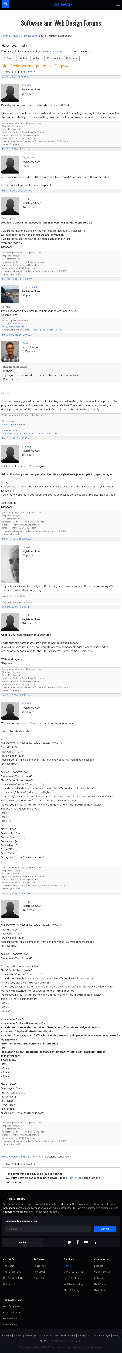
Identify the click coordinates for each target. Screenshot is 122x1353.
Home (4, 35)
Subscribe (53, 58)
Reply (37, 58)
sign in (14, 51)
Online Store (45, 1335)
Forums (15, 35)
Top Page (6, 1335)
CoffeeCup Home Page (25, 1335)
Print (24, 58)
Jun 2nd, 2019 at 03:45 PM (16, 893)
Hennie (26, 547)
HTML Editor (64, 1204)
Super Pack (40, 1278)
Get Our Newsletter (13, 1278)
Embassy (98, 1278)
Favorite (71, 58)
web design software (14, 1208)
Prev (7, 71)
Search (9, 58)
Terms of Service (89, 1347)
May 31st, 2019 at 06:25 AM (16, 438)
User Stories (100, 1290)
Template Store (12, 1300)
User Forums (100, 1284)
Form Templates (11, 1318)
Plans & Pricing (71, 1290)
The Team (8, 1265)
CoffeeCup (9, 1259)
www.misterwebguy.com (13, 424)
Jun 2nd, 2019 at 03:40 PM (16, 695)
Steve (25, 342)
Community (101, 1259)
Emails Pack (40, 1265)
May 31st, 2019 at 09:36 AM (17, 539)
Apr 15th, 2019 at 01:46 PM (16, 77)
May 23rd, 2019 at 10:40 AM (17, 335)
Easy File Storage (73, 1278)
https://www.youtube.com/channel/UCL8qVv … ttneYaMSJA (29, 433)
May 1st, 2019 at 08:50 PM (16, 149)
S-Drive (68, 1265)
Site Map (44, 1341)
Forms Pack (39, 1272)
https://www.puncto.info (13, 327)
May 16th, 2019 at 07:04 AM (17, 279)
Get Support (84, 1335)
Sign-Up (105, 1228)
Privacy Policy (72, 1347)
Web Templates (11, 1306)
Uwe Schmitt (29, 287)
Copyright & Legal (101, 1335)
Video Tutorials (102, 1272)
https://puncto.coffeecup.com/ (48, 330)
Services (69, 1259)
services (35, 1208)
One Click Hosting (73, 1272)
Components (10, 1324)
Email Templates (11, 1312)
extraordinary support (15, 1211)
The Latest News (12, 1272)
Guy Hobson (29, 157)
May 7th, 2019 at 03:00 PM (16, 190)
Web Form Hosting (73, 1284)
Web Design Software (64, 1335)
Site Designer (30, 35)
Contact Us (9, 1284)
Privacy (116, 1335)
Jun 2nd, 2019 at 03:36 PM (16, 607)
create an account (52, 51)
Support (98, 1265)
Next (29, 71)
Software (39, 1259)
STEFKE (26, 85)
